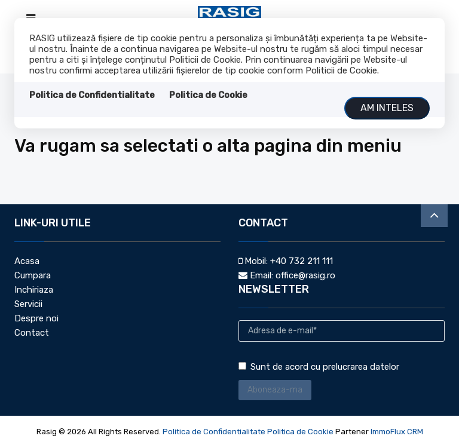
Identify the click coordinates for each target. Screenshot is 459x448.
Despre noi (36, 318)
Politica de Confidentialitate (92, 95)
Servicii (28, 304)
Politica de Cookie (208, 95)
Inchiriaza (33, 289)
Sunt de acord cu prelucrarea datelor (318, 366)
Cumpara (32, 275)
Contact (31, 332)
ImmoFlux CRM (397, 431)
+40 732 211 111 (301, 261)
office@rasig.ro (305, 275)
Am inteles (387, 107)
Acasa (26, 261)
